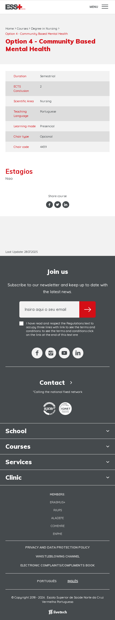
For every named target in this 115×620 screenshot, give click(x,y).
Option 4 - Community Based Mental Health (36, 34)
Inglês (73, 581)
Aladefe (57, 518)
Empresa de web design (58, 612)
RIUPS (57, 510)
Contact (57, 382)
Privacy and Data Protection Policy (57, 547)
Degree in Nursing (44, 28)
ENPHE (57, 534)
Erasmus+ (57, 502)
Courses (22, 28)
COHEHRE (58, 526)
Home (9, 28)
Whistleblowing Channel (58, 556)
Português (47, 581)
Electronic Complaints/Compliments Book (57, 565)
